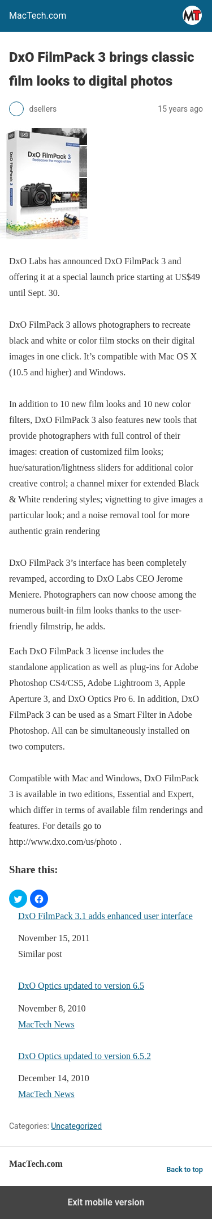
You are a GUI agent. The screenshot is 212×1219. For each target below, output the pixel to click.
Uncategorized (76, 1126)
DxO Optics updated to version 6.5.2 (84, 1056)
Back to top (184, 1169)
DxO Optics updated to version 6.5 (81, 986)
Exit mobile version (105, 1202)
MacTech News (46, 1024)
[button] (18, 899)
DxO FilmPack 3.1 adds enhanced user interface (105, 916)
